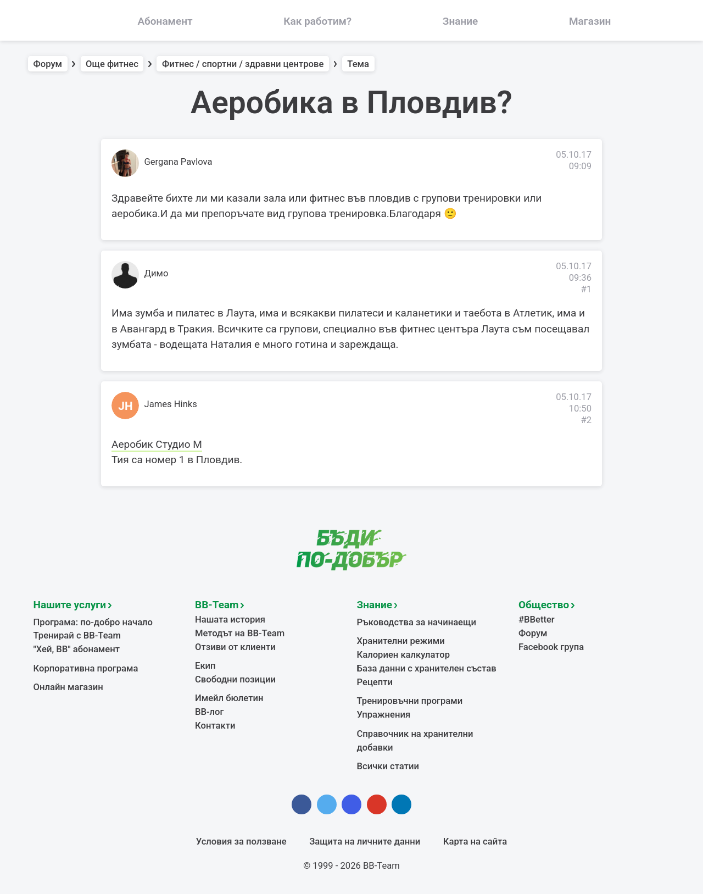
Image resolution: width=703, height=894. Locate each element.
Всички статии (388, 766)
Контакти (215, 725)
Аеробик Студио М (156, 444)
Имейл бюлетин (229, 698)
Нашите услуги (70, 604)
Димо (156, 273)
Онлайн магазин (68, 687)
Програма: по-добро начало (93, 622)
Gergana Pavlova (178, 162)
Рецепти (375, 682)
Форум (48, 64)
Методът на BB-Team (239, 633)
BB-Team (217, 604)
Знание (374, 604)
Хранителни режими (401, 641)
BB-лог (209, 712)
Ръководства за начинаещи (416, 622)
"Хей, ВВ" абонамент (77, 649)
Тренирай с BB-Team (77, 635)
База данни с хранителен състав (426, 668)
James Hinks (170, 404)
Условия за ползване (241, 841)
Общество (543, 604)
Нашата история (230, 619)
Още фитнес (112, 64)
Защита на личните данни (364, 841)
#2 (586, 420)
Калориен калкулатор (403, 654)
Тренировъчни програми (410, 701)
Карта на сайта (475, 841)
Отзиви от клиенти (235, 647)
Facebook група (551, 647)
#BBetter (536, 619)
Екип (205, 665)
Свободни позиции (235, 679)
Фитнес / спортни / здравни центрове (242, 64)
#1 (586, 289)
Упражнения (384, 714)
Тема (358, 64)
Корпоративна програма (86, 668)
